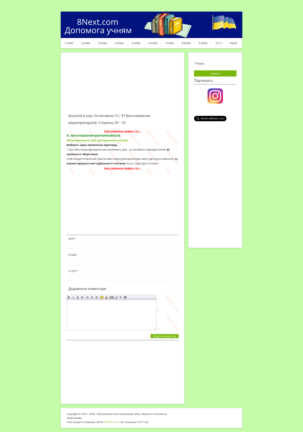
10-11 (218, 43)
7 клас (169, 43)
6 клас (153, 43)
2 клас (86, 43)
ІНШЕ (233, 43)
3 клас (102, 43)
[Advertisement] (122, 85)
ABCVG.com (111, 422)
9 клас (203, 43)
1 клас (69, 43)
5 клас (136, 43)
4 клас (119, 43)
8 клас (186, 43)
